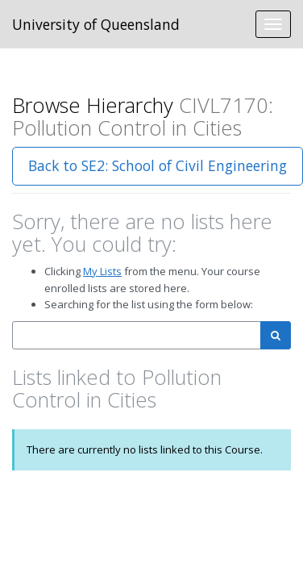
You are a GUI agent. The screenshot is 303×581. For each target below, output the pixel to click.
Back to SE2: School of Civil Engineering (157, 165)
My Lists (102, 271)
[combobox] (136, 335)
